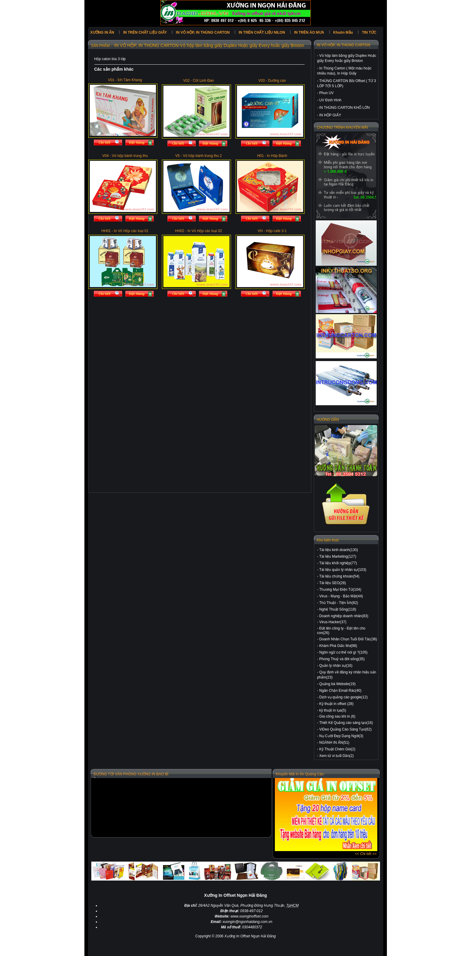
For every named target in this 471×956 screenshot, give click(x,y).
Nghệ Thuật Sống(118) (337, 609)
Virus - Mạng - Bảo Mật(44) (341, 596)
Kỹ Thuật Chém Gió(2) (337, 749)
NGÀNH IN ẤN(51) (334, 742)
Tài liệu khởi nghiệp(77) (338, 563)
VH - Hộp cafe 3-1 (272, 231)
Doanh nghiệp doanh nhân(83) (343, 616)
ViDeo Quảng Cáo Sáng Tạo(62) (345, 729)
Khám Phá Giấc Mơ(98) (338, 646)
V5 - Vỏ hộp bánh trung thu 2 (198, 156)
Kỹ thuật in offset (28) (336, 704)
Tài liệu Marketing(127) (337, 556)
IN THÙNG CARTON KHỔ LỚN (344, 108)
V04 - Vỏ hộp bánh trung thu (124, 156)
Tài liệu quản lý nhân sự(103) (342, 570)
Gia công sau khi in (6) (337, 716)
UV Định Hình (330, 100)
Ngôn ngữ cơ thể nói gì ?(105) (343, 652)
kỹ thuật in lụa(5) (332, 710)
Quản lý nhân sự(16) (335, 665)
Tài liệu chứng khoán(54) (339, 576)
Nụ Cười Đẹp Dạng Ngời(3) (341, 736)
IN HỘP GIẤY (330, 115)
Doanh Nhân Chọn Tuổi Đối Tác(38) (348, 639)
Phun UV (326, 93)
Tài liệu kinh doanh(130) (338, 550)
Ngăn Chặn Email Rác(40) (340, 690)
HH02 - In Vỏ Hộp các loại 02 (198, 231)
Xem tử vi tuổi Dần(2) (336, 756)
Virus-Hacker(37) (332, 622)
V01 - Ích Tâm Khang (125, 80)
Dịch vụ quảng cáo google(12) (343, 697)
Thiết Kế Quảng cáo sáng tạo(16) (346, 723)
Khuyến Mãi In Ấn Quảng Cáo (300, 774)
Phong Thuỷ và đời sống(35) (342, 659)
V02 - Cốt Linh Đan (198, 80)
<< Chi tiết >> (365, 854)
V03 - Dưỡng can (272, 80)
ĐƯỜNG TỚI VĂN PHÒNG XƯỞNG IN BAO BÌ (131, 774)
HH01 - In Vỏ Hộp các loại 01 (125, 231)
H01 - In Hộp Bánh (272, 156)
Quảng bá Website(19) (337, 684)
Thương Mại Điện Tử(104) (340, 589)
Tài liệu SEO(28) (332, 583)
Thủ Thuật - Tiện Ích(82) (338, 603)
